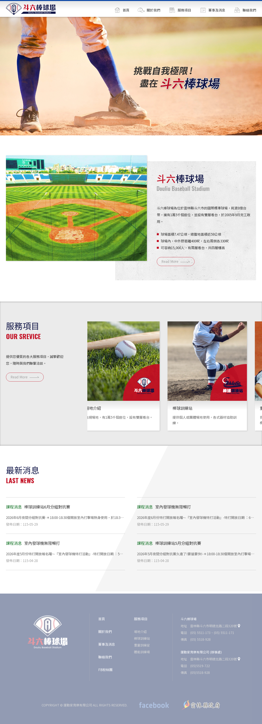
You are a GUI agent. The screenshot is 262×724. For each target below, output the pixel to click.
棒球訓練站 (142, 640)
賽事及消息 (106, 645)
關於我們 (105, 632)
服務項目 (140, 620)
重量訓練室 (142, 646)
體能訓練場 (142, 653)
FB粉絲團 (105, 671)
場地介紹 (140, 633)
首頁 (101, 620)
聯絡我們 (105, 658)
